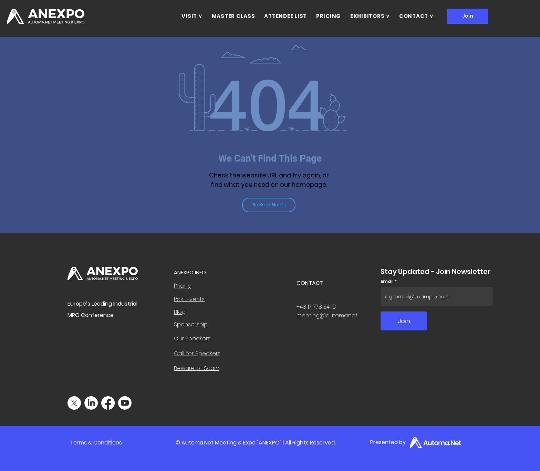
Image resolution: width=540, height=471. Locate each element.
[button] (192, 16)
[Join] (467, 16)
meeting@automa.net (327, 315)
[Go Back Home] (268, 205)
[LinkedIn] (91, 403)
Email (388, 281)
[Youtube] (125, 403)
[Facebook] (108, 403)
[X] (74, 403)
